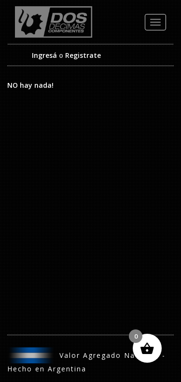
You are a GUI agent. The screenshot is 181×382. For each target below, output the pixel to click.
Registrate (83, 55)
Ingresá (44, 55)
